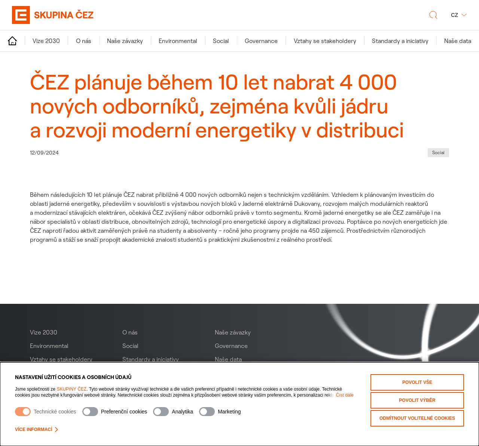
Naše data (228, 359)
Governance (231, 345)
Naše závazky (233, 332)
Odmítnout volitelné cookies (417, 418)
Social (130, 345)
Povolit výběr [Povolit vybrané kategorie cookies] (417, 400)
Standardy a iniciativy (150, 359)
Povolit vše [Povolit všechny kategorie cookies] (417, 382)
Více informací (36, 429)
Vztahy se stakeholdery (61, 359)
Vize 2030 (43, 332)
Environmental (49, 345)
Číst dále (345, 395)
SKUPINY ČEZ (71, 389)
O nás (130, 332)
